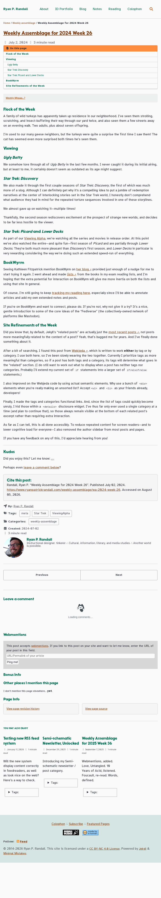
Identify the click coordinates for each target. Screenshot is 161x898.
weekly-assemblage (44, 547)
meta (24, 539)
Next (118, 601)
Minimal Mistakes (16, 888)
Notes (96, 9)
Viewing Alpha (35, 252)
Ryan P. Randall (16, 9)
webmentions (40, 673)
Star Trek (40, 539)
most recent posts (129, 349)
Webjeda (81, 369)
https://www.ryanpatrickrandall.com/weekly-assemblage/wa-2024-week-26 (63, 515)
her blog (87, 284)
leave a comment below (42, 492)
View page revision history (24, 736)
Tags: (15, 827)
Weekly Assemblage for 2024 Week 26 (47, 33)
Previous (41, 601)
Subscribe (76, 859)
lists (78, 289)
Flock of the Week (18, 54)
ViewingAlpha (61, 539)
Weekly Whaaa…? (15, 100)
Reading (114, 9)
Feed (25, 876)
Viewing (11, 60)
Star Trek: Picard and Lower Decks (28, 77)
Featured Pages (99, 859)
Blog (82, 9)
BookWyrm (13, 82)
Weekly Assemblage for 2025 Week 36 (97, 772)
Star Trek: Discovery (19, 71)
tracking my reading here (73, 308)
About (43, 9)
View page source (97, 736)
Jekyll (145, 884)
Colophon (134, 9)
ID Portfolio (63, 9)
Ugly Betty (14, 66)
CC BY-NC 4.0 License (105, 884)
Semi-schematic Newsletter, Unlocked (58, 772)
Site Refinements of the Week (26, 88)
